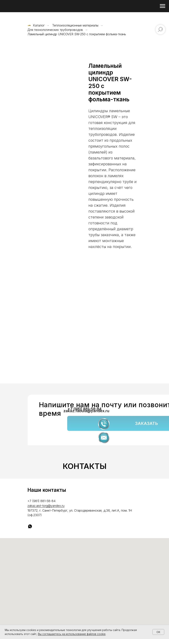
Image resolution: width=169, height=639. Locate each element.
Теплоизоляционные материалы (75, 25)
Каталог (36, 25)
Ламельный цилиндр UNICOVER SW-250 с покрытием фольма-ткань (76, 34)
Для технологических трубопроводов (55, 30)
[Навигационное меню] (162, 6)
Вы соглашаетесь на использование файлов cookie (72, 634)
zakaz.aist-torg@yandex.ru (45, 506)
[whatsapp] (30, 526)
